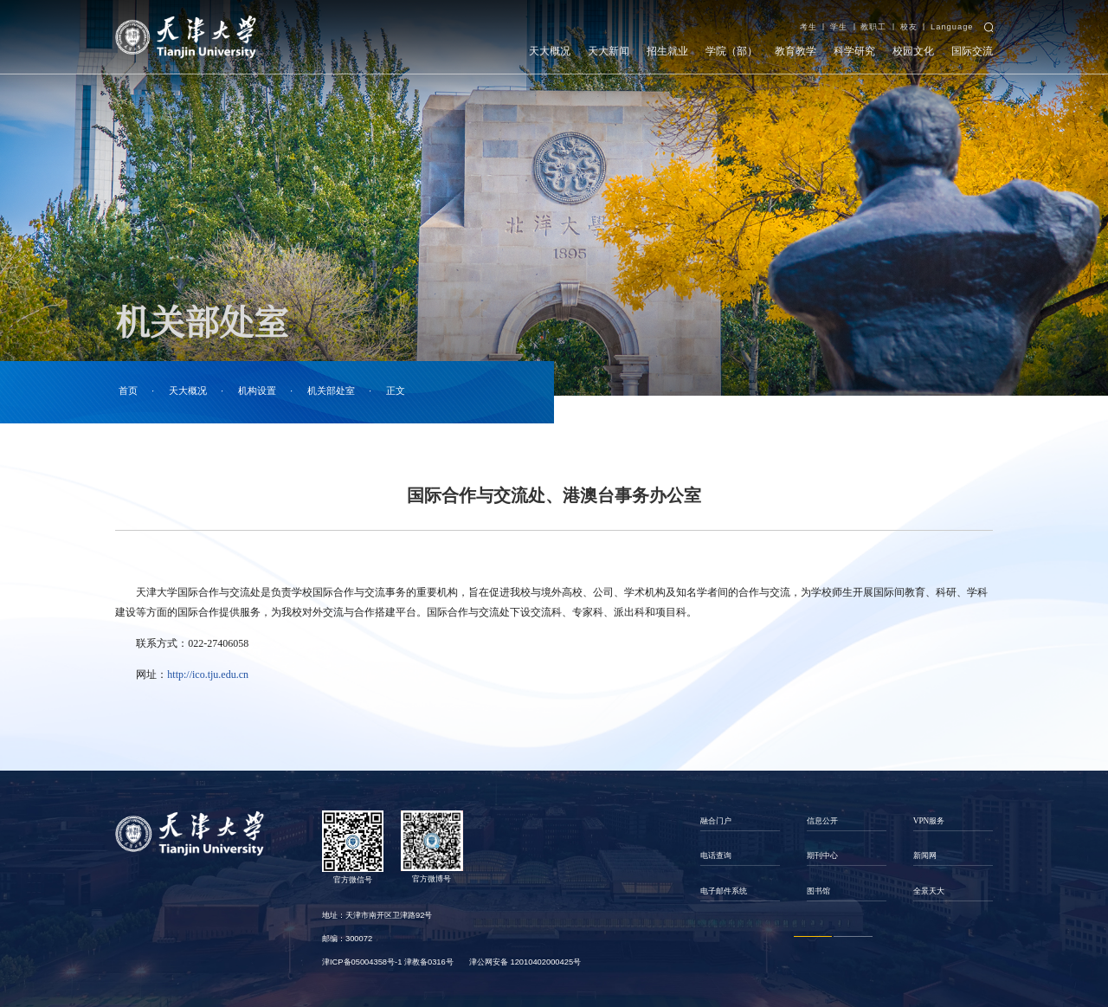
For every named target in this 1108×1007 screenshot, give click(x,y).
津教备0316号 (429, 962)
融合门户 (715, 821)
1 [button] (813, 936)
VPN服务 (929, 821)
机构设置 (257, 391)
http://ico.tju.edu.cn (207, 674)
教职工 (873, 27)
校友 (909, 27)
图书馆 (818, 891)
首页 (128, 391)
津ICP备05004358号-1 (362, 962)
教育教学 (795, 51)
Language (952, 27)
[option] (739, 855)
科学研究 (854, 51)
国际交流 (972, 51)
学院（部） (731, 51)
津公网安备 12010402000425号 (525, 962)
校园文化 (913, 51)
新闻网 (925, 855)
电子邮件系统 (723, 891)
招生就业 (667, 51)
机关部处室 (331, 391)
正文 (395, 391)
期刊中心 (822, 855)
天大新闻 (608, 51)
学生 (838, 27)
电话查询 (715, 855)
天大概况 (549, 51)
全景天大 (928, 891)
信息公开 (822, 821)
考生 (808, 27)
